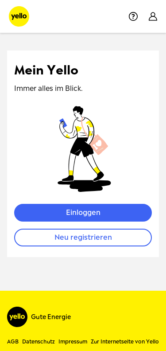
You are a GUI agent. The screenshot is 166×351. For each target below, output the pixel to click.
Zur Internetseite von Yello (125, 341)
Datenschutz (38, 341)
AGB (13, 341)
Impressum (72, 341)
